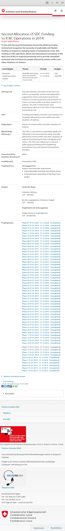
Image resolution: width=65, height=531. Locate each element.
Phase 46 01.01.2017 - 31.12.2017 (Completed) (41, 264)
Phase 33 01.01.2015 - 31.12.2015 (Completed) (41, 293)
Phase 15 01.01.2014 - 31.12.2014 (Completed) (41, 338)
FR (57, 3)
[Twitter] (5, 383)
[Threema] (11, 383)
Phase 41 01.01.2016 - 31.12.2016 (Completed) (41, 272)
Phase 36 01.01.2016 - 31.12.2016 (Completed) (41, 285)
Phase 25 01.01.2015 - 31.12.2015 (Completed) (41, 314)
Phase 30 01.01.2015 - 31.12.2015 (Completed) (41, 301)
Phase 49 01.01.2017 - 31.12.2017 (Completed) (41, 257)
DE (47, 3)
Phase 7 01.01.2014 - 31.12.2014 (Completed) (40, 357)
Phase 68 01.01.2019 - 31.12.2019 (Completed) (41, 238)
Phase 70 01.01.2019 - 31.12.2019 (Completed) (41, 233)
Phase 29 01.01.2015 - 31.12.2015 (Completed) (41, 304)
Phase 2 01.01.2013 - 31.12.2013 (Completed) (40, 365)
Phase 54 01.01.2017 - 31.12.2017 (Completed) (41, 243)
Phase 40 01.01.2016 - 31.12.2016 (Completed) (41, 275)
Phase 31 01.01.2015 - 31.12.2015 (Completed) (41, 298)
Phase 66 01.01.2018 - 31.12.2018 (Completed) (41, 241)
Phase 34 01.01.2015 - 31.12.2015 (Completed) (41, 290)
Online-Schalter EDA (10, 404)
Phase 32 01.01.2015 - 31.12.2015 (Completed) (41, 296)
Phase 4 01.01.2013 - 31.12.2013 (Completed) (40, 360)
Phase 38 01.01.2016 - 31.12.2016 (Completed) (41, 280)
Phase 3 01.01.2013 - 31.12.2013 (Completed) (40, 362)
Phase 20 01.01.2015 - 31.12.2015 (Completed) (41, 327)
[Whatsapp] (13, 383)
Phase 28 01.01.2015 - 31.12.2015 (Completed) (41, 306)
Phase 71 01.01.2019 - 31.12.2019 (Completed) (41, 230)
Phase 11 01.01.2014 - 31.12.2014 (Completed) (41, 349)
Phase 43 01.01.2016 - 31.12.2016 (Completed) (41, 267)
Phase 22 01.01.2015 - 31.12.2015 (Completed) (41, 322)
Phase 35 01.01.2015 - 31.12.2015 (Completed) (41, 288)
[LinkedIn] (8, 383)
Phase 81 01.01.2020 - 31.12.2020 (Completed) (41, 220)
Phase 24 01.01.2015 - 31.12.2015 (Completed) (41, 317)
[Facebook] (2, 383)
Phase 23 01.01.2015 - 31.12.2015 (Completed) (41, 319)
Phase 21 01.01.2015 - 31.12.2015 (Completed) (41, 324)
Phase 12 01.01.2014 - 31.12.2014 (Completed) (41, 347)
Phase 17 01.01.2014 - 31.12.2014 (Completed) (41, 332)
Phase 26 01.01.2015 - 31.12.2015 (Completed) (41, 311)
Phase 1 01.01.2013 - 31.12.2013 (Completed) (40, 368)
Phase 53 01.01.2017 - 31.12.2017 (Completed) (41, 246)
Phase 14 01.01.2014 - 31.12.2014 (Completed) (41, 340)
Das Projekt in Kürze (11, 83)
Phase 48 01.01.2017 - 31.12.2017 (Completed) (41, 259)
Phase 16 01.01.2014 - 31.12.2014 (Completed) (41, 335)
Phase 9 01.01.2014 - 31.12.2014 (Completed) (40, 355)
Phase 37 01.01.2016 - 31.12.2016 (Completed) (41, 283)
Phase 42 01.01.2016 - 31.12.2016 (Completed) (41, 270)
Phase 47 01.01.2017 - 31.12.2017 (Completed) (41, 262)
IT (52, 3)
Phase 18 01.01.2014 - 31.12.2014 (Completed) (41, 330)
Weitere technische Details (14, 373)
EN (62, 3)
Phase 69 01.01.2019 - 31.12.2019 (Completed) (41, 236)
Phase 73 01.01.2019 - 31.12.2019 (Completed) (41, 225)
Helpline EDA (8, 485)
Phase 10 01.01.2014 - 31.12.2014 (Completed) (41, 352)
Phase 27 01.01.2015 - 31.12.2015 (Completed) (41, 309)
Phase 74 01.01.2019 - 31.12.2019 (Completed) (41, 223)
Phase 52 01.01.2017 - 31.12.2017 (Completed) (41, 249)
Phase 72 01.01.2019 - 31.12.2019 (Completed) (41, 228)
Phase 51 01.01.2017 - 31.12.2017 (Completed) (41, 251)
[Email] (16, 383)
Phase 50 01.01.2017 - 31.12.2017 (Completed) (41, 254)
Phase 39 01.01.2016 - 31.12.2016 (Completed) (41, 277)
